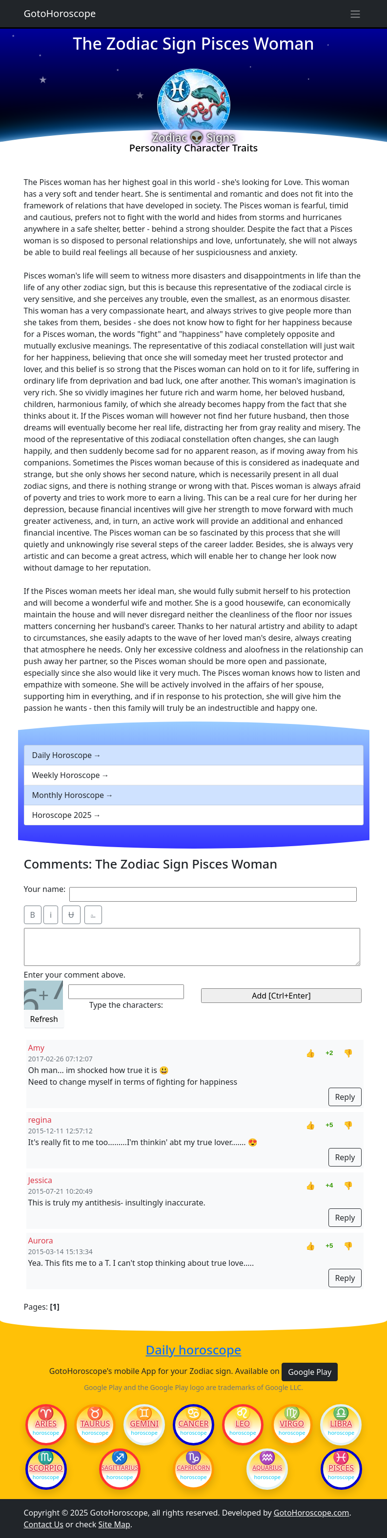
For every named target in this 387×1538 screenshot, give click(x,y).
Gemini (144, 1424)
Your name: (45, 889)
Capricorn (193, 1468)
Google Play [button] (309, 1372)
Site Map (114, 1524)
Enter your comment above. (75, 974)
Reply (345, 1097)
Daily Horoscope (62, 755)
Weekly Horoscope (66, 775)
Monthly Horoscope (68, 795)
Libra (341, 1424)
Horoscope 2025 (62, 815)
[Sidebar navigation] (355, 13)
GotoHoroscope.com (311, 1512)
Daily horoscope (194, 1349)
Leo (242, 1424)
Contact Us (43, 1524)
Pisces (341, 1468)
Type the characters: (126, 1005)
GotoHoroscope (60, 13)
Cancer (193, 1424)
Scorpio (45, 1468)
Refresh (44, 1019)
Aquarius (267, 1468)
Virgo (292, 1424)
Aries (46, 1424)
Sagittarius (120, 1468)
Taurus (95, 1424)
